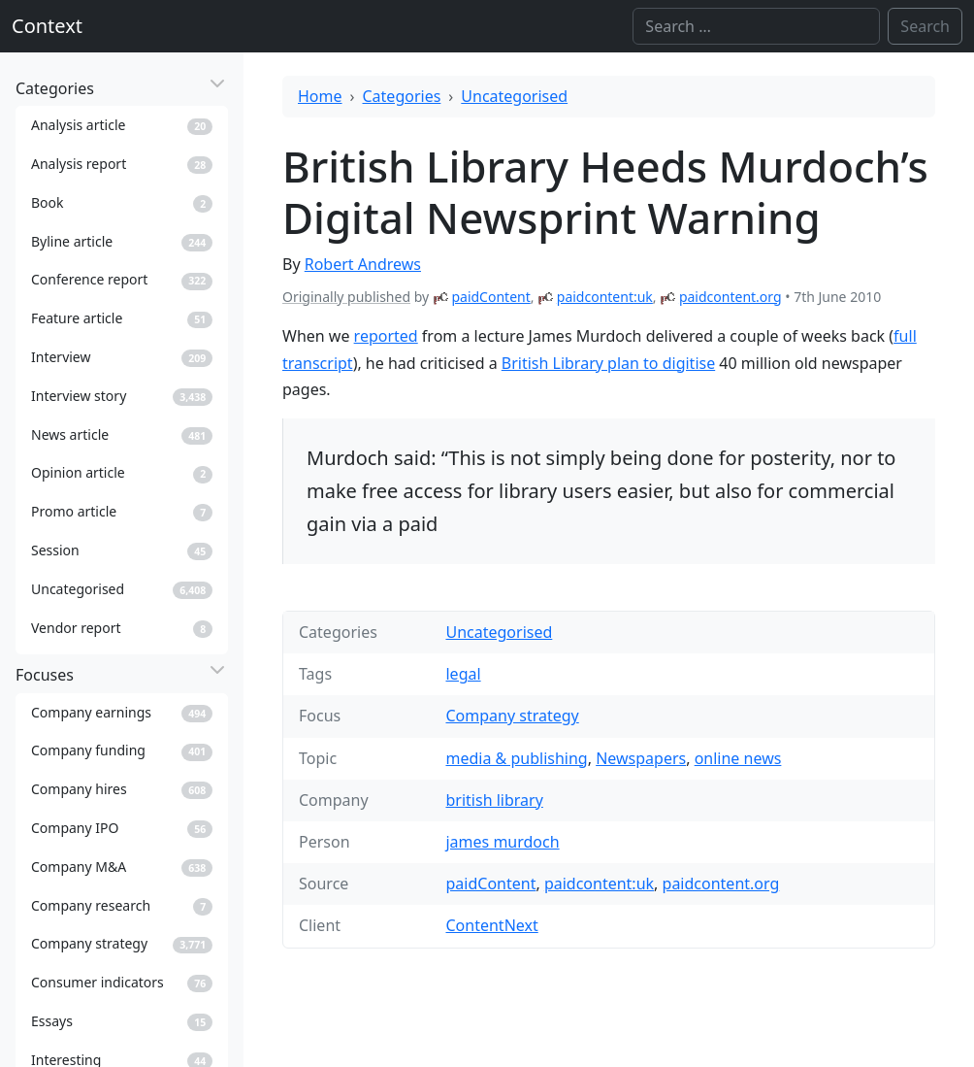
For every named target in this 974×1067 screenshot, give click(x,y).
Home (320, 96)
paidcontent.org (730, 296)
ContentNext (491, 925)
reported (386, 336)
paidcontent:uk (605, 296)
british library (493, 800)
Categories (402, 96)
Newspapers (641, 758)
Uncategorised (514, 96)
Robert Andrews (363, 264)
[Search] (756, 26)
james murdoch (502, 841)
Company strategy (511, 715)
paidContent (490, 296)
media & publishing (516, 758)
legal (462, 673)
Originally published (346, 296)
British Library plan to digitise (608, 363)
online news (738, 758)
